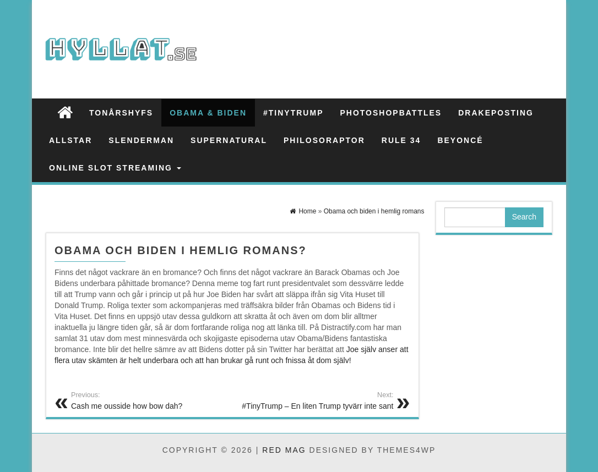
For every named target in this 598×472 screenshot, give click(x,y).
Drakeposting (496, 112)
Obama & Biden (208, 112)
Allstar (70, 140)
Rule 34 (401, 140)
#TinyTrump (293, 112)
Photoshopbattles (391, 112)
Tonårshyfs (121, 112)
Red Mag (284, 450)
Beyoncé (460, 140)
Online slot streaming (115, 167)
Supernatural (229, 140)
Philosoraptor (324, 140)
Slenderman (141, 140)
